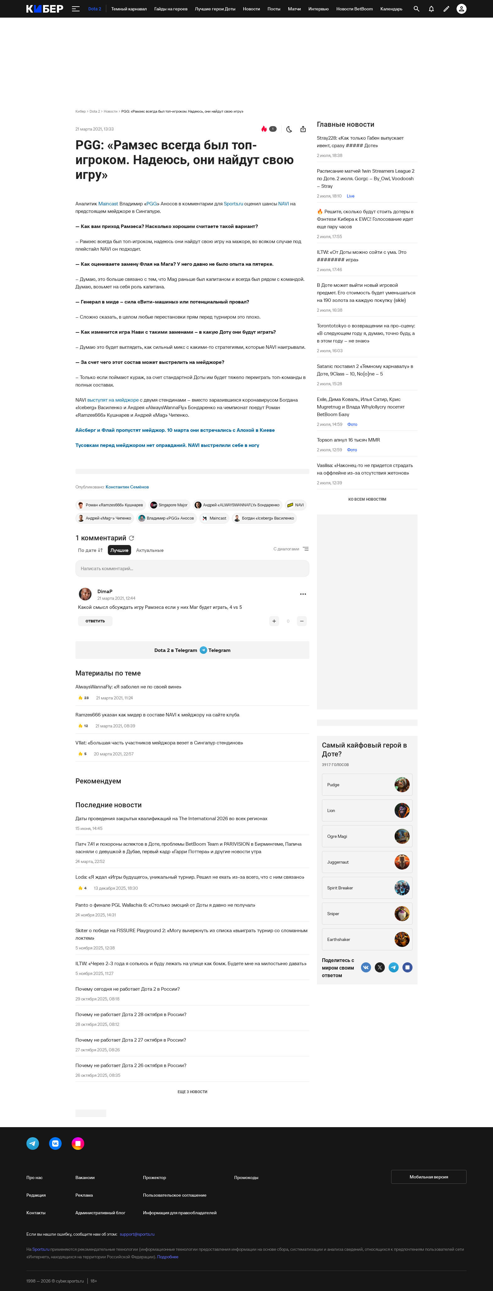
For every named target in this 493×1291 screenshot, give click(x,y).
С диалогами (286, 627)
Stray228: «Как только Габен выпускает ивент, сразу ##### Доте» (360, 141)
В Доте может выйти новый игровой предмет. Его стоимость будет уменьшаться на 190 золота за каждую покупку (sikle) (366, 292)
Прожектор (154, 1271)
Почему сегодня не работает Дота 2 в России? (127, 1067)
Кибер (80, 111)
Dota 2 (95, 111)
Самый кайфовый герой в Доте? (364, 938)
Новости (111, 111)
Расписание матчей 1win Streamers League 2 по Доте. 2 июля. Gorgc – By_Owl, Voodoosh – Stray (365, 178)
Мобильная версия (429, 1271)
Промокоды (246, 1271)
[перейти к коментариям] (264, 129)
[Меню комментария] (303, 672)
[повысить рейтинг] (274, 700)
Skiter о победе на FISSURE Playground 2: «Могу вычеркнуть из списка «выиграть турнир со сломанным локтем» (191, 1013)
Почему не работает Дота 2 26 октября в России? (130, 1144)
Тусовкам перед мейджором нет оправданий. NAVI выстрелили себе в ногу (167, 445)
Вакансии (85, 1271)
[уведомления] (431, 8)
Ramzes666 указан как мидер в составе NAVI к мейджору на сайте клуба (157, 793)
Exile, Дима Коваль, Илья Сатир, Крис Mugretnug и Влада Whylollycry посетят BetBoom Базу (361, 406)
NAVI (283, 203)
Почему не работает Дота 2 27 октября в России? (130, 1118)
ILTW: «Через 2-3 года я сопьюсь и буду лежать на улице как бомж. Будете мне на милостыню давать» (191, 1042)
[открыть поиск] (416, 8)
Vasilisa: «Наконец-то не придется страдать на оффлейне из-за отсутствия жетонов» (365, 469)
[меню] (75, 9)
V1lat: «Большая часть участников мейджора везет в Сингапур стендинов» (159, 821)
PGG (152, 203)
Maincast (108, 203)
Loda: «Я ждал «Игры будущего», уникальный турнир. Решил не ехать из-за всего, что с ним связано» (189, 955)
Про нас (34, 1271)
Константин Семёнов (127, 565)
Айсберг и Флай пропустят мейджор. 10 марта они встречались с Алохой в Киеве (175, 430)
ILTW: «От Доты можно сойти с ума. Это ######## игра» (362, 256)
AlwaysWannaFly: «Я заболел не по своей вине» (128, 765)
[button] (303, 672)
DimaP (105, 670)
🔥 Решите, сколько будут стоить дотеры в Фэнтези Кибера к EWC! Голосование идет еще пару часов (365, 219)
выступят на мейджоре (113, 400)
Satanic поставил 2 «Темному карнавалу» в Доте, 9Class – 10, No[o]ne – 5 (365, 370)
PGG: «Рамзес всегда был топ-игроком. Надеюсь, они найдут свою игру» (182, 111)
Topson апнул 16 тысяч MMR (348, 440)
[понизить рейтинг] (302, 700)
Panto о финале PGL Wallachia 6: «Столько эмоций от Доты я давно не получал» (165, 983)
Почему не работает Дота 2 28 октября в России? (130, 1093)
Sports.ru (233, 203)
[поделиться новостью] (303, 129)
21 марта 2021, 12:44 (116, 677)
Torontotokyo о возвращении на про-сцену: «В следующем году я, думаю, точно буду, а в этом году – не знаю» (366, 333)
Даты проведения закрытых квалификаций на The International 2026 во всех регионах (171, 897)
